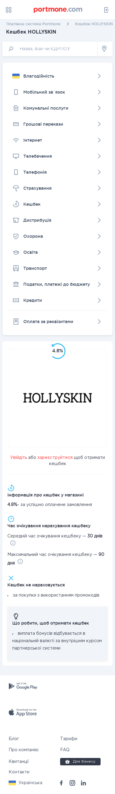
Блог (14, 739)
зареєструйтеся (55, 458)
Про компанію (24, 750)
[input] (50, 49)
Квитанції (19, 762)
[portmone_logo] (58, 10)
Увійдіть (18, 458)
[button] (25, 783)
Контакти (19, 772)
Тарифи (68, 739)
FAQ (65, 750)
